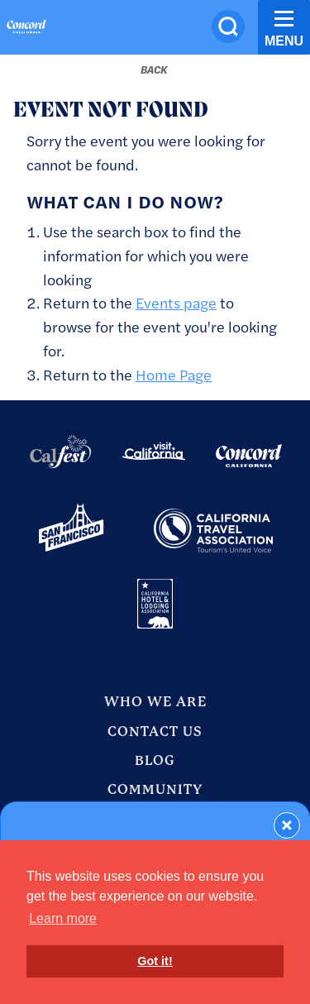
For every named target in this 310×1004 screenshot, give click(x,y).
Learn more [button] (63, 918)
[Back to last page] (154, 69)
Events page (176, 302)
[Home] (26, 29)
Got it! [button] (154, 961)
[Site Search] (228, 26)
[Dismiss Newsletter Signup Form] (287, 825)
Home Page (174, 374)
